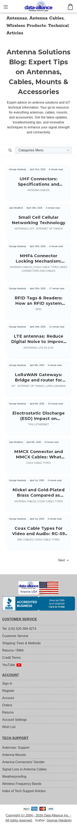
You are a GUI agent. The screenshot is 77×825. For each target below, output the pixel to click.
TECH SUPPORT (15, 738)
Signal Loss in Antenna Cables (24, 769)
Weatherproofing (14, 776)
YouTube (12, 665)
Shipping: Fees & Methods (21, 643)
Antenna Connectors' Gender (23, 762)
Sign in (7, 683)
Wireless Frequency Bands (21, 784)
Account (8, 698)
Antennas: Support (16, 747)
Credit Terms (11, 657)
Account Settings (14, 719)
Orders (7, 705)
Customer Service (15, 636)
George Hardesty (59, 820)
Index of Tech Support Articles (24, 791)
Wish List (9, 727)
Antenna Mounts (14, 755)
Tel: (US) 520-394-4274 (19, 628)
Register (8, 690)
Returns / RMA (13, 650)
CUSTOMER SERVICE (19, 619)
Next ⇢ (63, 560)
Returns (8, 712)
